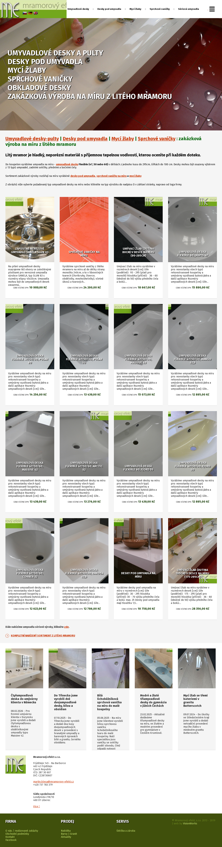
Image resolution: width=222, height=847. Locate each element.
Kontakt (10, 836)
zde (66, 627)
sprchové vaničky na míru (111, 176)
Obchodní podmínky (17, 833)
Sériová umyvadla (188, 9)
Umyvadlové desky (78, 9)
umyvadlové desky (67, 164)
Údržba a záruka (125, 830)
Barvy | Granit (69, 833)
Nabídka (66, 830)
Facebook (11, 840)
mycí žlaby (135, 176)
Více (36, 806)
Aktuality (66, 836)
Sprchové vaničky (156, 138)
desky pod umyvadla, (83, 176)
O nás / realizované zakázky (21, 830)
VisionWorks (190, 823)
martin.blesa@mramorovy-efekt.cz (53, 781)
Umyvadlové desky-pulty (32, 138)
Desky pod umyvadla (85, 138)
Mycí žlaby (123, 138)
